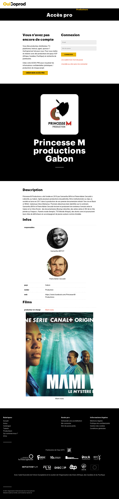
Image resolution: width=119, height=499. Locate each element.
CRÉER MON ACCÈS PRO (35, 73)
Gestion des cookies (97, 426)
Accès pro (106, 9)
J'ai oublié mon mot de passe (72, 60)
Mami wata (49, 310)
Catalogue (60, 9)
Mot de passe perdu (68, 426)
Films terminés (45, 9)
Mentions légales (96, 421)
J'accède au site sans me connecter (74, 64)
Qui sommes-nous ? (10, 433)
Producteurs (82, 9)
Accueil (25, 9)
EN (114, 9)
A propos (94, 9)
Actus (33, 9)
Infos (5, 436)
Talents (70, 9)
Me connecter (66, 423)
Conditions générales (98, 428)
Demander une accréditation (71, 421)
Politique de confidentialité (100, 423)
